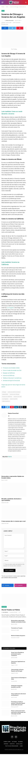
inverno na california (7, 396)
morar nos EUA (13, 398)
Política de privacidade (11, 745)
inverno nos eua (17, 396)
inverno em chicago (14, 394)
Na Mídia (20, 741)
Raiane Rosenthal (10, 20)
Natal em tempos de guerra (18, 635)
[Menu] (2, 2)
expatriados (5, 394)
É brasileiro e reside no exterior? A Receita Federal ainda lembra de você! (18, 703)
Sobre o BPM (7, 741)
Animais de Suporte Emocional (11, 380)
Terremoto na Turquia (16, 628)
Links (21, 745)
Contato (12, 743)
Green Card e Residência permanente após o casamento (17, 654)
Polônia (4, 606)
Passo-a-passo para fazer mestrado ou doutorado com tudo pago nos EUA (18, 712)
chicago (4, 392)
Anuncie (6, 743)
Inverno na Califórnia (8, 375)
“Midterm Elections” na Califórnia (12, 378)
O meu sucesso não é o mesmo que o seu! (13, 521)
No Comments (16, 22)
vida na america (6, 401)
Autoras (14, 741)
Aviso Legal (19, 743)
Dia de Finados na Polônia (11, 610)
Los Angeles (10, 307)
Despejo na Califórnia (9, 373)
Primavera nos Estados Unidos (11, 368)
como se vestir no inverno (14, 392)
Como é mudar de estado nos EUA (12, 370)
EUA (3, 10)
